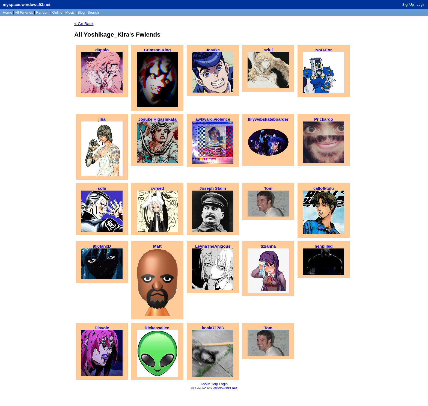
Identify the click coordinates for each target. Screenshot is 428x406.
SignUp (408, 4)
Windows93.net (225, 388)
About (205, 384)
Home (7, 12)
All (24, 12)
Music (70, 12)
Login (421, 4)
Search (93, 12)
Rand (42, 12)
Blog (81, 12)
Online (57, 12)
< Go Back (83, 23)
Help (214, 384)
